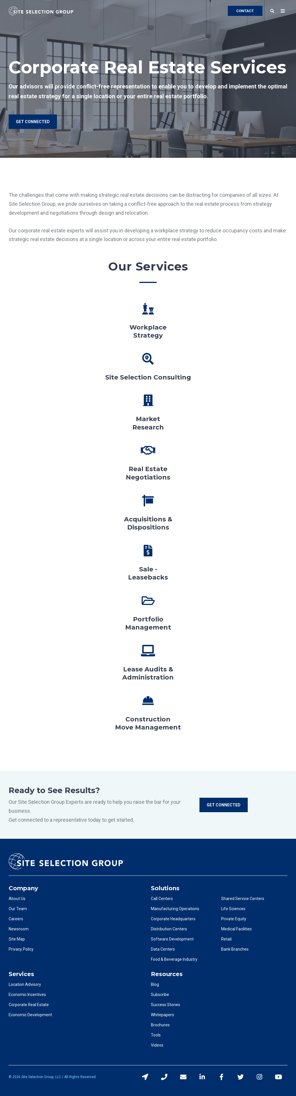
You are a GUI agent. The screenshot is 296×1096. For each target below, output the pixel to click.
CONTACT (245, 11)
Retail (226, 939)
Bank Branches (235, 949)
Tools (156, 1035)
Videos (157, 1045)
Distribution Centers (169, 929)
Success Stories (165, 1004)
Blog (155, 984)
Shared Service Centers (242, 898)
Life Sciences (233, 908)
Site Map (17, 939)
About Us (17, 898)
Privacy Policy (21, 949)
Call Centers (162, 898)
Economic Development (30, 1014)
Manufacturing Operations (175, 908)
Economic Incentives (27, 994)
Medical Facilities (236, 929)
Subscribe (160, 994)
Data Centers (163, 949)
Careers (16, 919)
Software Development (172, 939)
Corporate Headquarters (173, 919)
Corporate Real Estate (29, 1004)
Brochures (160, 1025)
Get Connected (223, 805)
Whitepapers (162, 1014)
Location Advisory (25, 984)
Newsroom (19, 929)
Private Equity (233, 919)
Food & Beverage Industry (174, 959)
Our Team (18, 908)
